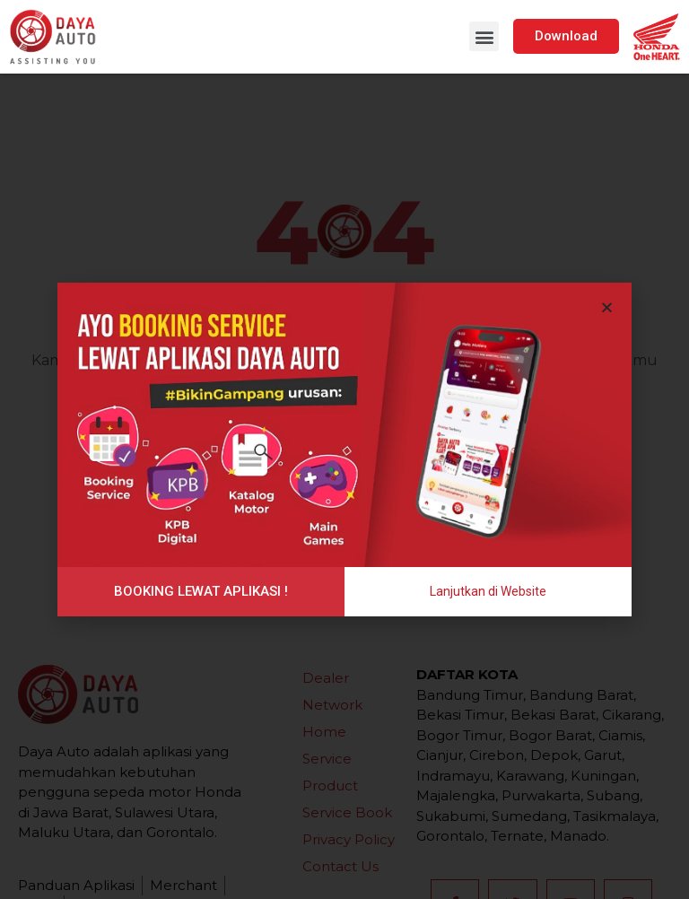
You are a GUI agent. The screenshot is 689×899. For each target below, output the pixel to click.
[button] (484, 36)
